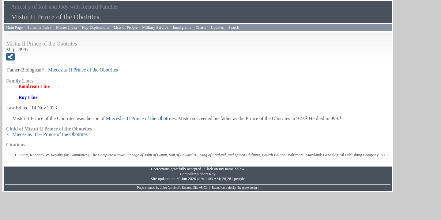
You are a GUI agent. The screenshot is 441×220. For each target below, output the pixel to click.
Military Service (155, 27)
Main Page (14, 27)
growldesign (250, 187)
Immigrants (182, 27)
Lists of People (126, 27)
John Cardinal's (170, 187)
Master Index (66, 27)
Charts (201, 27)
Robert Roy (206, 173)
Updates (217, 27)
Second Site (190, 187)
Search (233, 27)
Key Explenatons (95, 27)
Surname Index (39, 27)
